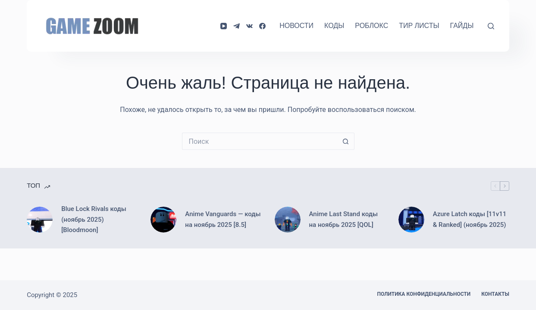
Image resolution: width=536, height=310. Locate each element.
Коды (334, 25)
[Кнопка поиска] (345, 141)
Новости (296, 25)
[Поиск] (491, 26)
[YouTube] (223, 26)
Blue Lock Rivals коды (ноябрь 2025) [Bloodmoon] (93, 219)
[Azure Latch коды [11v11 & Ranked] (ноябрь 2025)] (411, 219)
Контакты (495, 294)
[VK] (249, 26)
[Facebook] (262, 26)
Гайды (462, 25)
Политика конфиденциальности (424, 294)
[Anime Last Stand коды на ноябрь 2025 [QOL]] (288, 219)
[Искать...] (259, 141)
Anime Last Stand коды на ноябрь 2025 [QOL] (343, 219)
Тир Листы (419, 25)
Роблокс (371, 25)
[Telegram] (236, 26)
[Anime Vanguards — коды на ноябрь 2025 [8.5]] (163, 219)
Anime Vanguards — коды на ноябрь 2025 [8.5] (222, 219)
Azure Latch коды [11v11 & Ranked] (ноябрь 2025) (470, 219)
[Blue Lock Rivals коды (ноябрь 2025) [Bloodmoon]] (40, 219)
